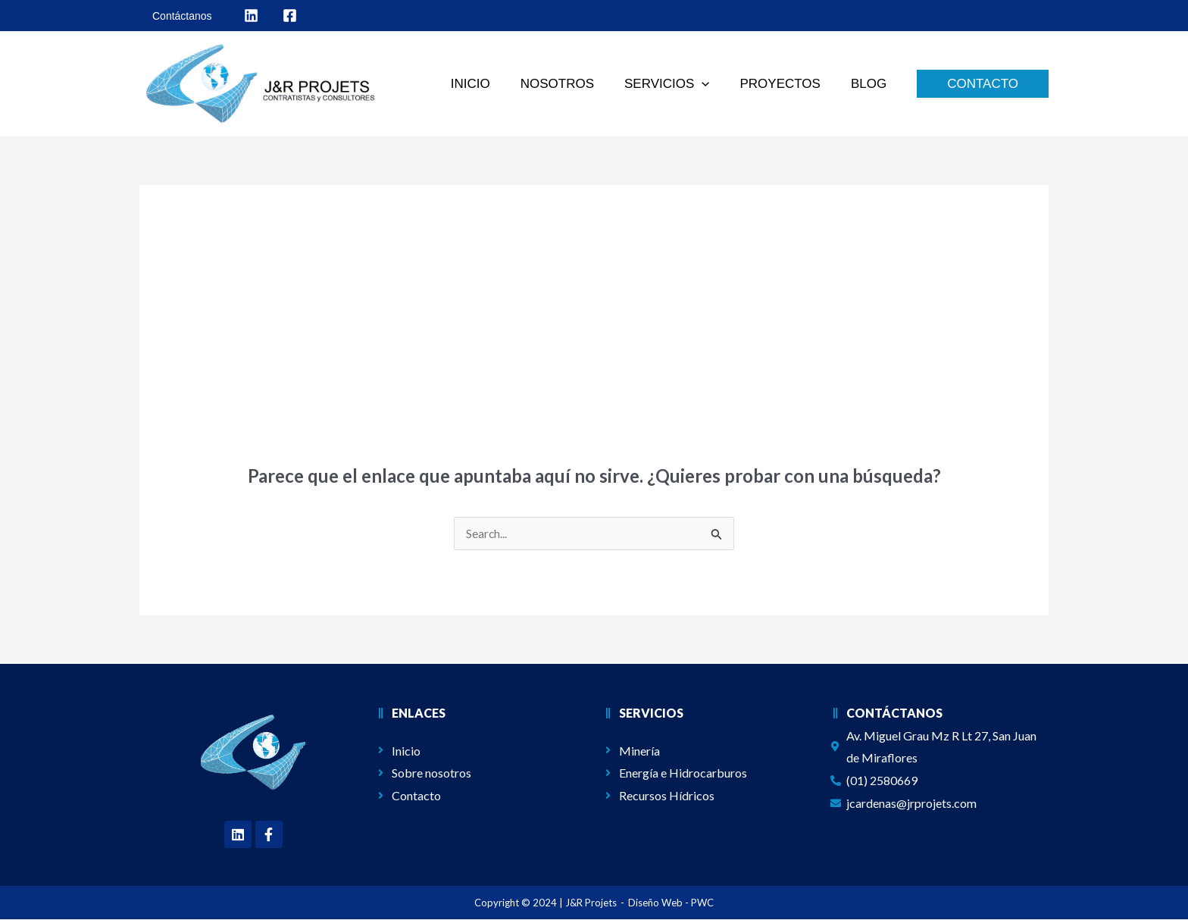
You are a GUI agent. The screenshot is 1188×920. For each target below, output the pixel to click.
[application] (713, 84)
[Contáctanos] (179, 16)
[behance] (289, 15)
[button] (678, 84)
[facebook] (251, 15)
